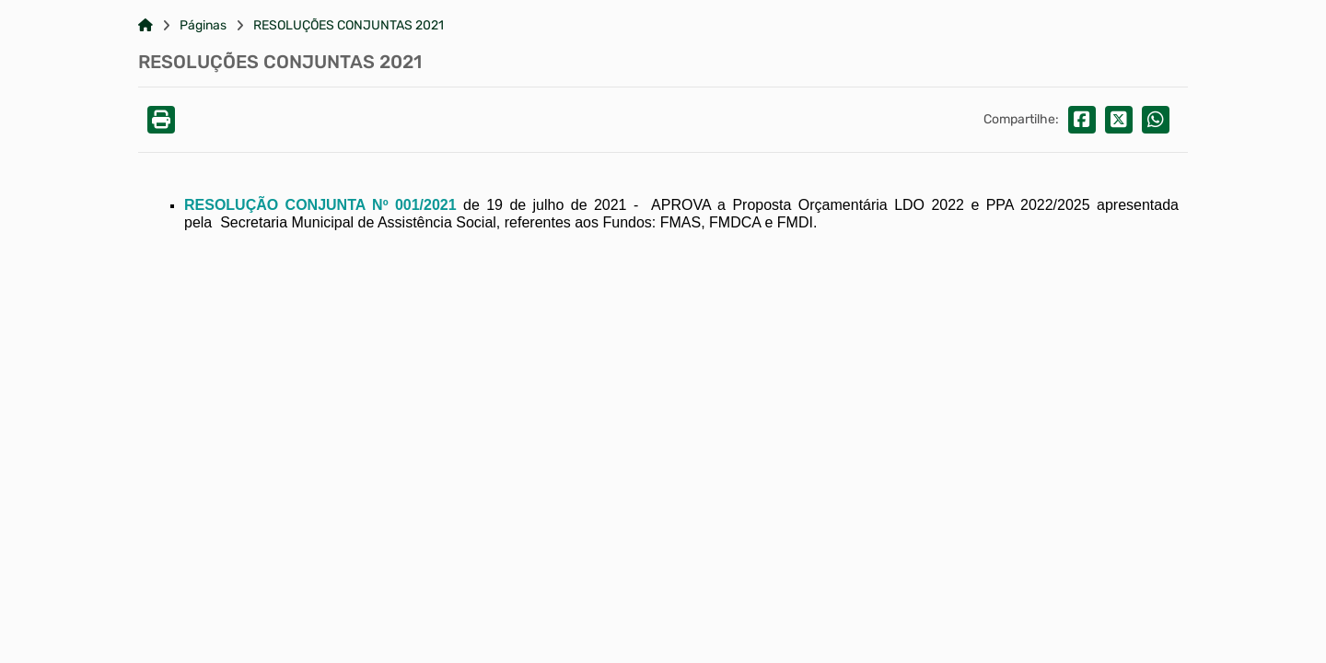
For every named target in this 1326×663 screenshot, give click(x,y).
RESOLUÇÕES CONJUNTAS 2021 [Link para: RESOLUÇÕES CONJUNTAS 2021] (348, 25)
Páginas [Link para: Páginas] (203, 25)
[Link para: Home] (145, 25)
